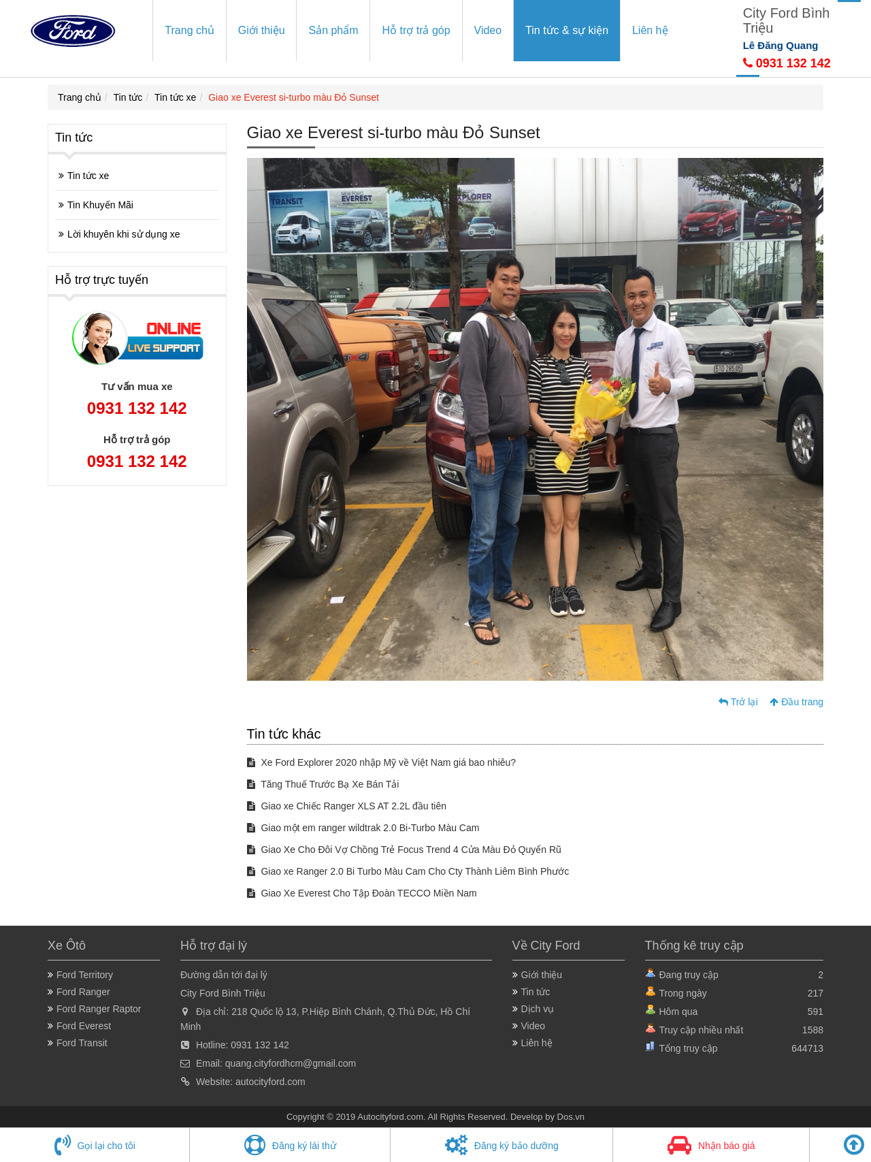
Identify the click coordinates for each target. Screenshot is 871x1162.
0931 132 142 (787, 63)
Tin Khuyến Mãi (100, 204)
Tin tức (128, 97)
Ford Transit (82, 1042)
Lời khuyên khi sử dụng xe (123, 234)
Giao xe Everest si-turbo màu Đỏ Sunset (293, 97)
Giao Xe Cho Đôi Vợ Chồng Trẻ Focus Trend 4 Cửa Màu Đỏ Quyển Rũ (404, 849)
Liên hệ (650, 30)
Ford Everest (83, 1025)
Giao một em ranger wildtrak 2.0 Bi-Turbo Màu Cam (363, 827)
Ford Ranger (83, 991)
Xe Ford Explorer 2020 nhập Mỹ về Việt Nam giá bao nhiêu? (381, 762)
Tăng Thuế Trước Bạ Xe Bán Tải (323, 784)
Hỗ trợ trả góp (416, 30)
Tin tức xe (175, 97)
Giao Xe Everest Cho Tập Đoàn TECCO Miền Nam (362, 893)
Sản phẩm (333, 30)
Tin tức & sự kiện (566, 30)
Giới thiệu (261, 30)
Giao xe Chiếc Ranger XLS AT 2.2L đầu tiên (346, 806)
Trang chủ (189, 30)
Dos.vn (571, 1117)
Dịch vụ (538, 1008)
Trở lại (738, 701)
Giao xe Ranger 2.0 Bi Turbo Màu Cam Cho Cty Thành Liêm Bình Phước (408, 871)
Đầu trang (796, 701)
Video (488, 30)
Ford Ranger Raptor (99, 1008)
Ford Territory (84, 974)
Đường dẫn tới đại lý (223, 974)
